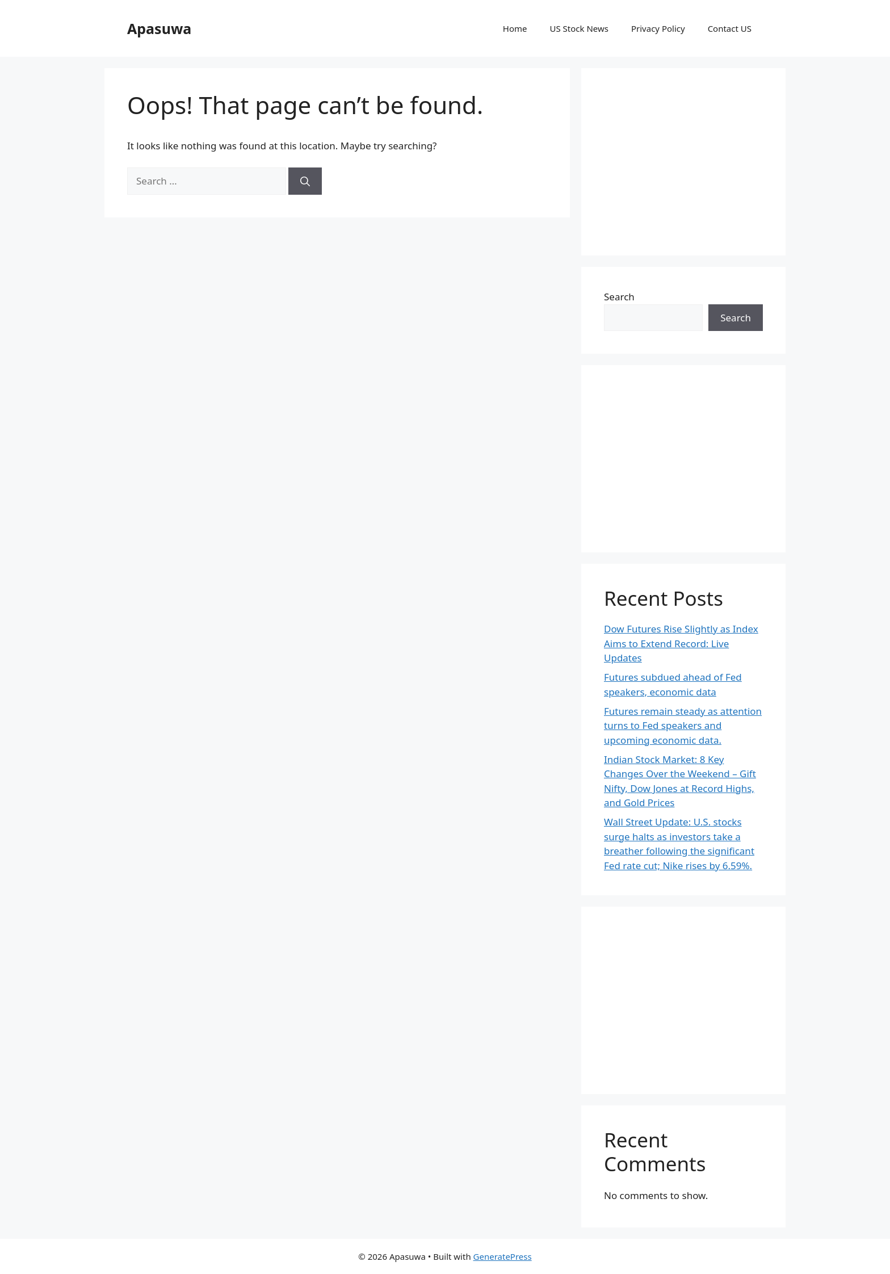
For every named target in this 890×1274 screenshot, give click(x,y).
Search (619, 296)
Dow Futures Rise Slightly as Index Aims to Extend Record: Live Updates (681, 643)
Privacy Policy (658, 28)
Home (515, 28)
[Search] (305, 181)
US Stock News (578, 28)
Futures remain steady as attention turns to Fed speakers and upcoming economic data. (683, 726)
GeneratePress (502, 1256)
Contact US (730, 28)
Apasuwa (159, 28)
